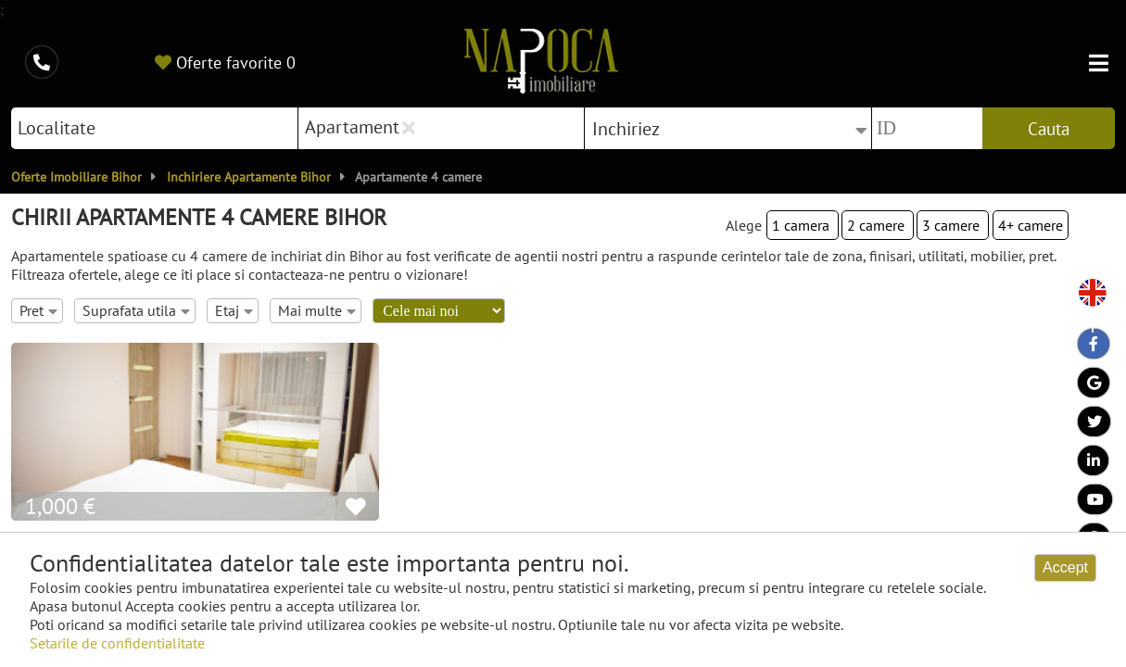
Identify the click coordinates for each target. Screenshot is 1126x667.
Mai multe (317, 310)
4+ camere (1030, 225)
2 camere (877, 225)
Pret (38, 310)
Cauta (1048, 129)
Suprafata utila (136, 310)
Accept (1065, 567)
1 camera (802, 225)
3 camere (952, 225)
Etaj (234, 310)
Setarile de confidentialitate (117, 643)
